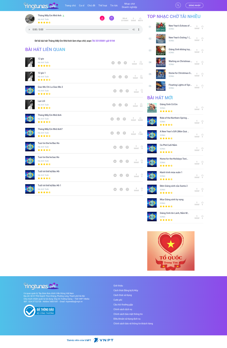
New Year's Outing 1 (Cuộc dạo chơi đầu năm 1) (180, 37)
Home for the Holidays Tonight (174, 159)
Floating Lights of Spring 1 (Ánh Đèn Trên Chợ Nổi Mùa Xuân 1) (180, 85)
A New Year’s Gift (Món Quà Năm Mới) (174, 131)
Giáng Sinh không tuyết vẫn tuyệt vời (180, 49)
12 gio (41, 58)
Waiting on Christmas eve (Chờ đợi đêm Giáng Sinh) (180, 61)
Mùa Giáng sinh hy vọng (171, 199)
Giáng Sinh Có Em (169, 104)
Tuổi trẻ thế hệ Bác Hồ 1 (49, 185)
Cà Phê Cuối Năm (168, 145)
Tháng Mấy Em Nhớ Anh (51, 15)
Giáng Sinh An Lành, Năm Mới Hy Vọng (174, 213)
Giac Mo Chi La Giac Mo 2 (50, 87)
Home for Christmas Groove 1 (180, 73)
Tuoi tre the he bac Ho (48, 157)
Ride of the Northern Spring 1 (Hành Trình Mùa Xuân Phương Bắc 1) (174, 118)
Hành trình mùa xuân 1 (171, 172)
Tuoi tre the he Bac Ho (48, 143)
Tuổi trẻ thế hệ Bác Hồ (48, 171)
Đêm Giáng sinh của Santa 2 (174, 186)
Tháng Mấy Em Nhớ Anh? (50, 129)
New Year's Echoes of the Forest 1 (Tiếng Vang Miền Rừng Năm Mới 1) (180, 25)
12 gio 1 (42, 73)
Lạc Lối (41, 101)
